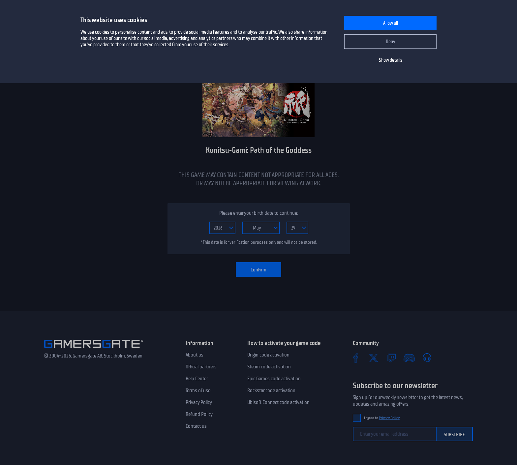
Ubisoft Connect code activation (278, 402)
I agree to (382, 418)
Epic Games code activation (274, 378)
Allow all (390, 23)
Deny (390, 42)
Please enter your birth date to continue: (258, 213)
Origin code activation (268, 355)
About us (194, 355)
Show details (390, 60)
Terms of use (198, 390)
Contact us (196, 426)
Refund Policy (199, 414)
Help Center (197, 378)
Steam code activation (269, 366)
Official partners (201, 366)
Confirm (258, 269)
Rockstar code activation (271, 390)
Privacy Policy (199, 402)
